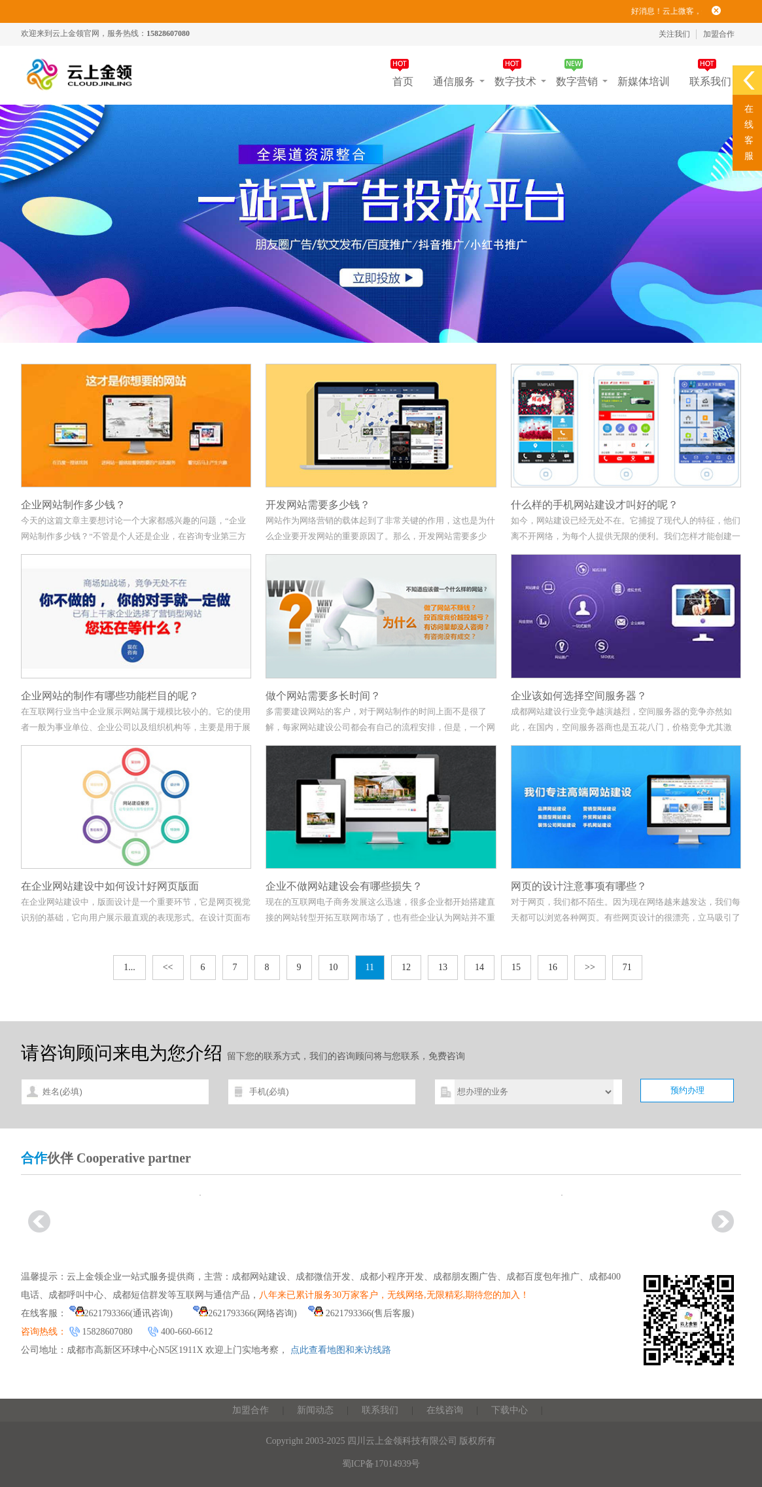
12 (406, 967)
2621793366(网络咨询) (244, 1313)
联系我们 (710, 81)
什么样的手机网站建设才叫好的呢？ (594, 504)
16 (552, 967)
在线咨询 (444, 1410)
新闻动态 (315, 1410)
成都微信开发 (323, 1277)
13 (442, 967)
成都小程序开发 (392, 1277)
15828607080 (107, 1332)
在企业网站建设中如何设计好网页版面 (110, 886)
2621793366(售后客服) (361, 1313)
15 (516, 967)
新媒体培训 (643, 81)
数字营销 (577, 81)
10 (333, 967)
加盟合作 (719, 34)
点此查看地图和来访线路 (340, 1350)
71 (627, 967)
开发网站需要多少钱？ (318, 504)
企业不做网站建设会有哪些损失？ (344, 886)
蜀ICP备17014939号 (381, 1464)
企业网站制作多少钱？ (73, 504)
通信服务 (454, 81)
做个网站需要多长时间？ (323, 695)
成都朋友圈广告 (465, 1277)
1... (129, 967)
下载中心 (509, 1410)
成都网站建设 (259, 1277)
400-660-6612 (187, 1332)
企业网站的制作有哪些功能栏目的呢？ (110, 695)
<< (168, 967)
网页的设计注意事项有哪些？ (579, 886)
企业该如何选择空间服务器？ (579, 695)
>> (590, 967)
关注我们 (674, 34)
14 (479, 967)
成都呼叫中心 (75, 1295)
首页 (402, 81)
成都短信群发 (140, 1295)
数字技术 (515, 81)
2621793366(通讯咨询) (121, 1313)
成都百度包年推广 (543, 1277)
